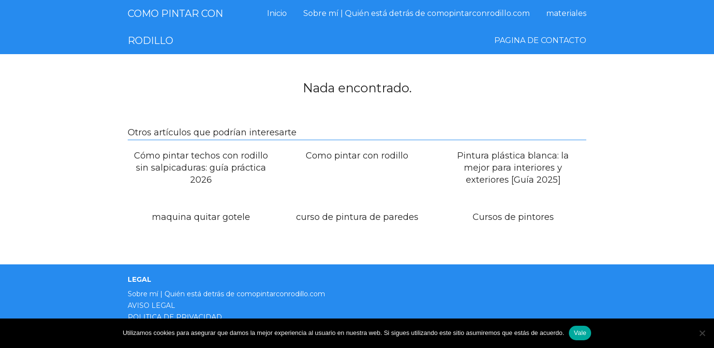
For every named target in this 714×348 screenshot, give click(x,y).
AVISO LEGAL (151, 305)
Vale (580, 332)
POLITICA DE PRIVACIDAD (175, 317)
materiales (566, 13)
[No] (702, 333)
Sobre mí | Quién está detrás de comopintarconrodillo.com (416, 13)
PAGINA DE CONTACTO (540, 40)
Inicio (277, 13)
